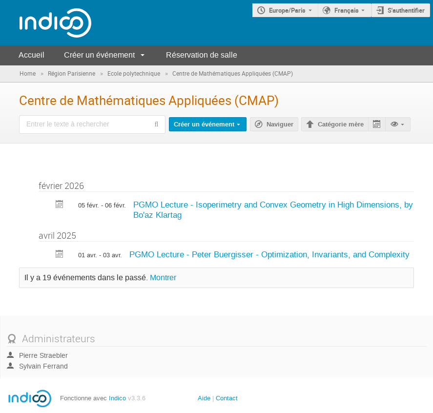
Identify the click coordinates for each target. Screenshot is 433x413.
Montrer (163, 278)
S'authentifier (406, 10)
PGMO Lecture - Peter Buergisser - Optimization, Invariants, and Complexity (269, 254)
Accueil (31, 55)
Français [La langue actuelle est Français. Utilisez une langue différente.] (346, 10)
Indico (117, 398)
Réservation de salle (201, 55)
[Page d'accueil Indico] (45, 22)
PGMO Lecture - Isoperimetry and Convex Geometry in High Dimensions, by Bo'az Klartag (273, 209)
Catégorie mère (341, 124)
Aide (204, 398)
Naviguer (280, 124)
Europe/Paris (287, 10)
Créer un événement (99, 55)
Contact (227, 398)
